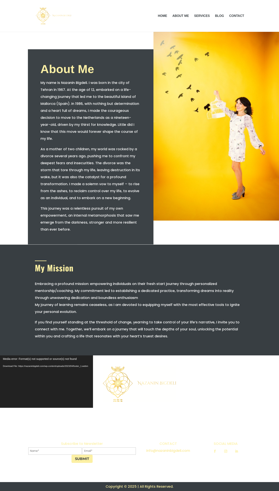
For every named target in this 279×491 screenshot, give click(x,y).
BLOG (219, 16)
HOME (162, 16)
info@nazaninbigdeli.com (168, 450)
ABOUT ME (180, 16)
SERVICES (202, 16)
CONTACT (236, 16)
